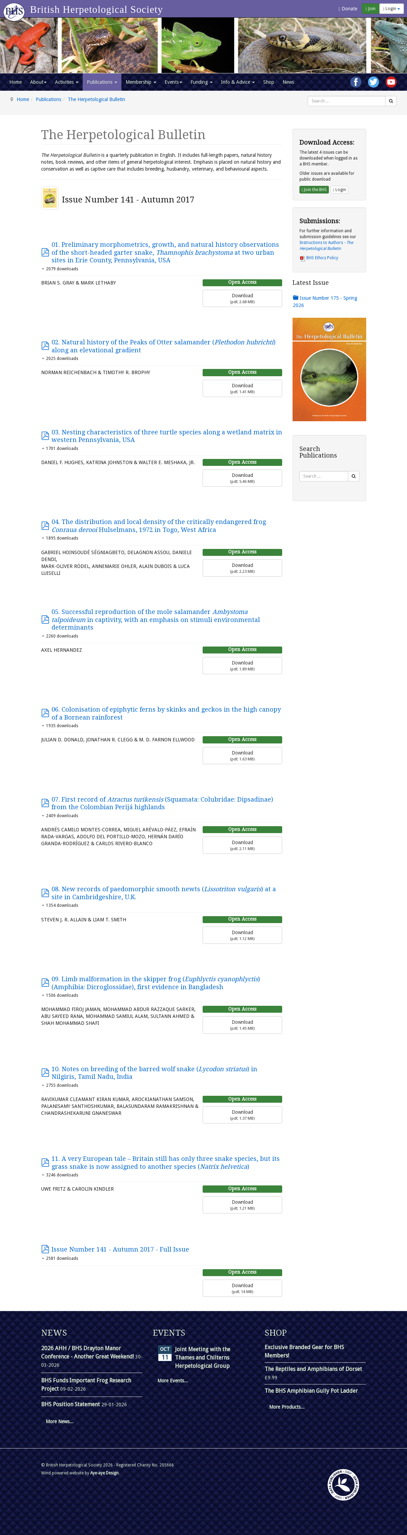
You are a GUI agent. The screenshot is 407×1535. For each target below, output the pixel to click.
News (288, 82)
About (38, 82)
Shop (268, 82)
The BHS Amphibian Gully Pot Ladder (311, 1391)
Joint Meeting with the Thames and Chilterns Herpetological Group (202, 1357)
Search (299, 465)
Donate (348, 9)
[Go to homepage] (15, 8)
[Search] (391, 101)
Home (15, 82)
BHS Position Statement (71, 1404)
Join (370, 8)
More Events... (172, 1380)
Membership (141, 82)
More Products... (287, 1407)
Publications (102, 82)
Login (391, 8)
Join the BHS (314, 189)
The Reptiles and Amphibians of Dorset (313, 1369)
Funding (202, 82)
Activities (66, 82)
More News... (60, 1421)
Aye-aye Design (104, 1473)
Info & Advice (238, 82)
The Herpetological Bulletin (96, 99)
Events (173, 82)
